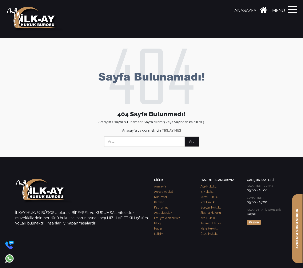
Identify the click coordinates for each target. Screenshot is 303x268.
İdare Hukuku (209, 228)
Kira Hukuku (208, 218)
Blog (157, 223)
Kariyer (159, 202)
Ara (191, 142)
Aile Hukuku (208, 186)
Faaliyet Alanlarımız (167, 218)
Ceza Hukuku (209, 233)
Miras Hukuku (209, 197)
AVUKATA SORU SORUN (297, 229)
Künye (254, 222)
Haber (158, 228)
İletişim (159, 233)
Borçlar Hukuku (210, 207)
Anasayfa (160, 186)
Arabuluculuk (163, 212)
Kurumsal (160, 197)
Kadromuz (161, 207)
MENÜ (278, 10)
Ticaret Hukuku (210, 223)
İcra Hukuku (208, 202)
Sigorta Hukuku (210, 212)
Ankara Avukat (163, 191)
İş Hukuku (207, 191)
